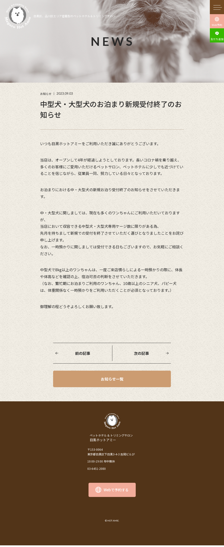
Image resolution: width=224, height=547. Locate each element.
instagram (106, 508)
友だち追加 (217, 39)
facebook (118, 508)
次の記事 (141, 353)
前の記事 (82, 353)
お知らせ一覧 (112, 379)
